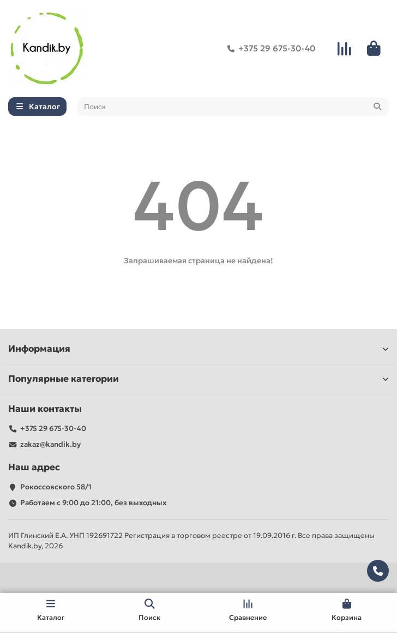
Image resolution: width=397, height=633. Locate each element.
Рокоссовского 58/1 (56, 487)
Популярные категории (198, 378)
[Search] (233, 106)
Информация (198, 348)
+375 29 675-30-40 (269, 49)
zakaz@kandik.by (50, 444)
